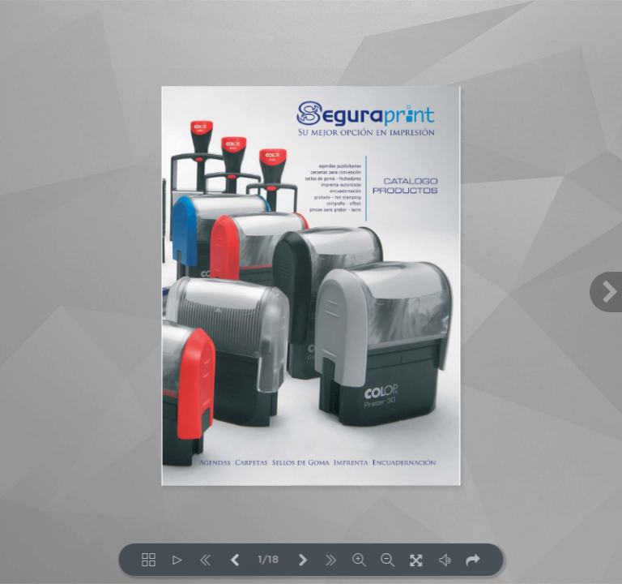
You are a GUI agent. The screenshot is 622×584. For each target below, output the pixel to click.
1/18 (268, 560)
